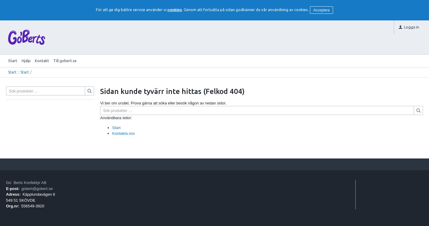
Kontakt (42, 61)
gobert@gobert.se (37, 188)
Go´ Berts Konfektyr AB (26, 182)
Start (12, 61)
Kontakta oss (123, 133)
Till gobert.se (65, 61)
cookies (174, 10)
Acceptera (322, 10)
